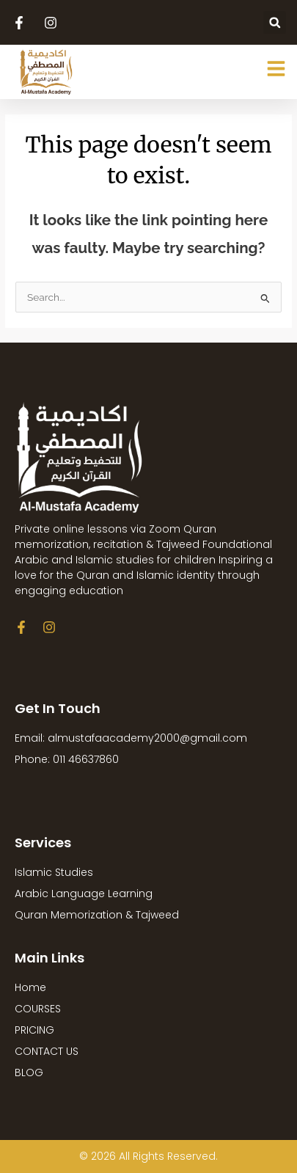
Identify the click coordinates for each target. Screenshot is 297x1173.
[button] (274, 22)
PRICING (34, 1030)
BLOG (29, 1072)
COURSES (38, 1008)
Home (30, 987)
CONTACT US (46, 1051)
